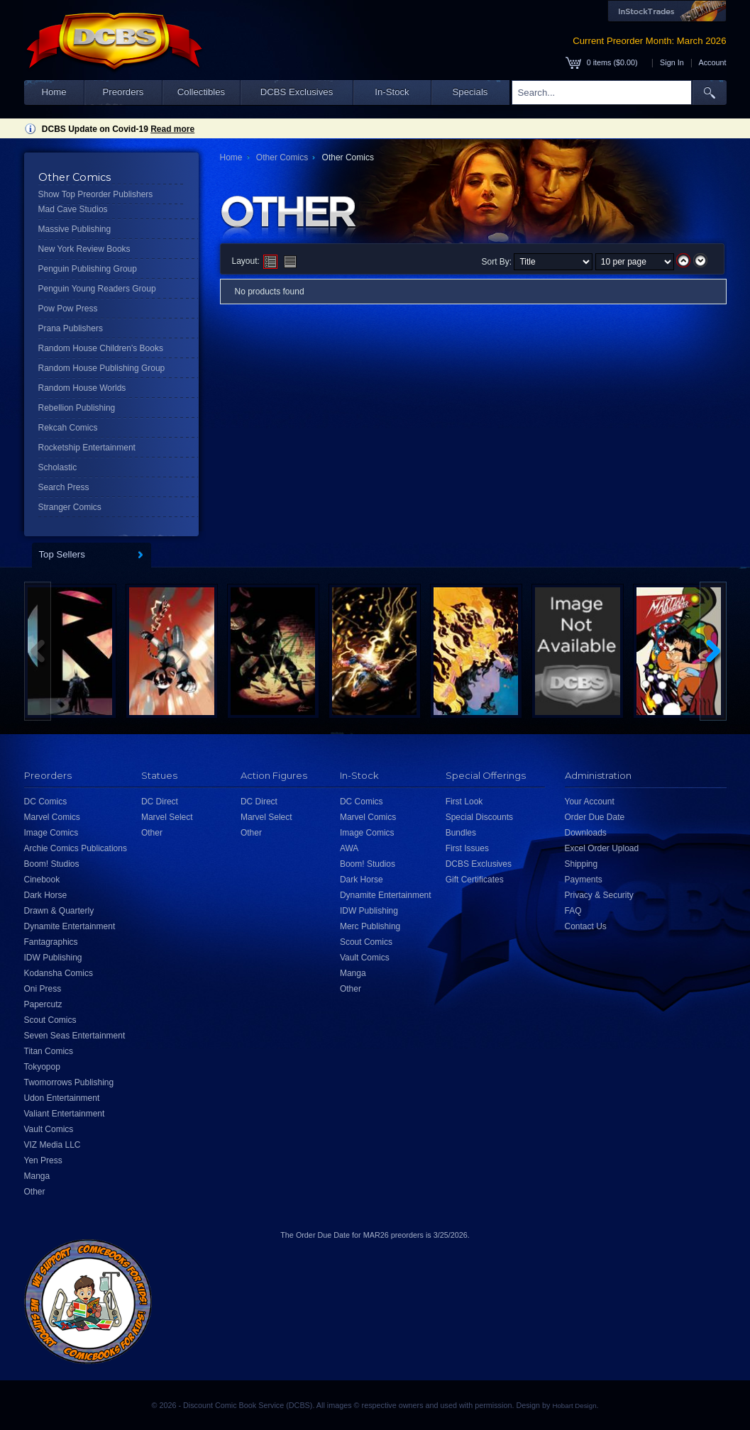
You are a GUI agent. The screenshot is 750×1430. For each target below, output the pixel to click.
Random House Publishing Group (101, 368)
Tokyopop (42, 1067)
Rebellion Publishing (77, 408)
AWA (349, 848)
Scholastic (57, 467)
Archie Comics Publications (75, 848)
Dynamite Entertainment (70, 926)
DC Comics (45, 802)
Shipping (581, 864)
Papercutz (43, 1004)
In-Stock (392, 92)
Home (53, 92)
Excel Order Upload (602, 848)
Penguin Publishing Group (87, 269)
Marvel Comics (52, 817)
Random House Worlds (82, 388)
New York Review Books (84, 249)
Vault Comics (49, 1129)
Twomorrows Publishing (69, 1082)
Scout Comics (50, 1020)
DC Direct (159, 802)
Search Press (63, 487)
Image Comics (51, 833)
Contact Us (586, 926)
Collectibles (201, 92)
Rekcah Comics (68, 428)
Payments (583, 880)
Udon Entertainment (62, 1098)
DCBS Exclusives (296, 92)
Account (712, 62)
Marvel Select (167, 817)
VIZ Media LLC (52, 1145)
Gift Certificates (475, 880)
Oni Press (43, 989)
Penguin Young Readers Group (97, 289)
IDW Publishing (53, 958)
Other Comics (282, 157)
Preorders (123, 92)
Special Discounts (479, 817)
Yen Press (43, 1160)
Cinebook (42, 880)
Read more (172, 129)
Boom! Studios (51, 864)
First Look (464, 802)
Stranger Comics (69, 507)
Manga (37, 1176)
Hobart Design (574, 1405)
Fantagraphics (51, 942)
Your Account (589, 802)
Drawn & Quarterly (59, 911)
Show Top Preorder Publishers (95, 194)
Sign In (672, 62)
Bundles (461, 833)
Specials (470, 92)
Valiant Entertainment (64, 1114)
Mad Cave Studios (73, 209)
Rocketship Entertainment (87, 448)
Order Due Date (595, 817)
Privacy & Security (599, 895)
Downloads (586, 833)
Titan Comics (49, 1051)
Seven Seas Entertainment (75, 1036)
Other (34, 1192)
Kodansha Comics (58, 973)
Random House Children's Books (100, 348)
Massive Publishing (74, 229)
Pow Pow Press (68, 309)
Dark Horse (45, 895)
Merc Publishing (370, 926)
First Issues (467, 848)
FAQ (573, 911)
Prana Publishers (70, 328)
